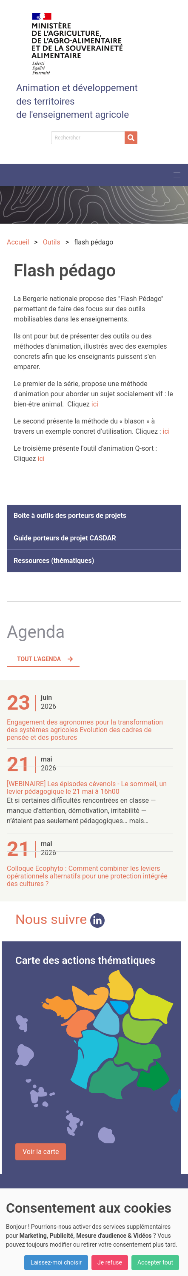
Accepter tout (155, 1262)
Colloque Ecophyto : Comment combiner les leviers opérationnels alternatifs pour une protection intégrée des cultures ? (87, 876)
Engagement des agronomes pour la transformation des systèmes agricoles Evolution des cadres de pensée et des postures (85, 730)
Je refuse (109, 1262)
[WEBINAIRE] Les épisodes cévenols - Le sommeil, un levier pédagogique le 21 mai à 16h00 (87, 788)
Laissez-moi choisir (56, 1262)
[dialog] (94, 1232)
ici (95, 404)
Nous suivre (60, 919)
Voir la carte (41, 1152)
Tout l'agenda (39, 659)
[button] (177, 175)
